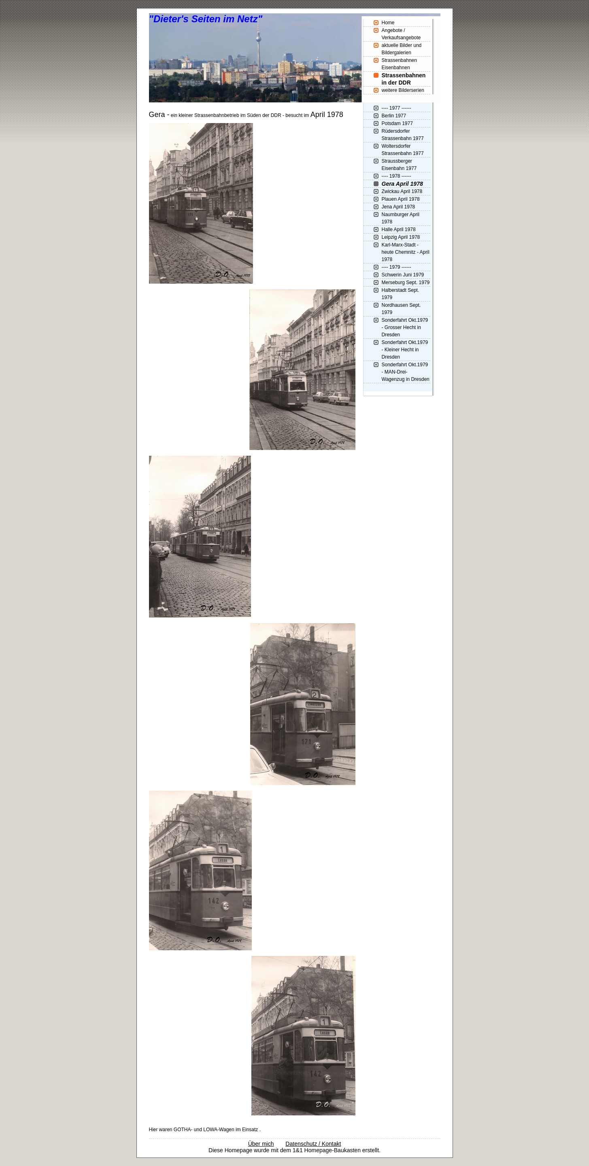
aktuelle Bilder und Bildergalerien (402, 48)
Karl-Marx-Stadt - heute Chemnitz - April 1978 (406, 252)
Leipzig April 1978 (401, 237)
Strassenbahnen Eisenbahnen (399, 63)
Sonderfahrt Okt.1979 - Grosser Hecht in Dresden (405, 327)
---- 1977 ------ (396, 108)
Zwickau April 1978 (402, 191)
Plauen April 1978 (401, 199)
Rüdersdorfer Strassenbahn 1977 (403, 134)
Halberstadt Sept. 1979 (400, 293)
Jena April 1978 (398, 207)
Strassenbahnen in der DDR (404, 79)
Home (388, 22)
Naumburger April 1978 (400, 218)
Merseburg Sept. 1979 (406, 282)
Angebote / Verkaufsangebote (401, 34)
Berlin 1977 (394, 116)
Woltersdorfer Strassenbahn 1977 (403, 149)
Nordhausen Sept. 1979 (401, 308)
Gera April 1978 (402, 184)
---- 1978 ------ (396, 176)
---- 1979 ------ (396, 267)
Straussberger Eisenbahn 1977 (399, 164)
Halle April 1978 (399, 229)
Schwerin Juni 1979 (403, 275)
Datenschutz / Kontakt (313, 1144)
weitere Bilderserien (403, 90)
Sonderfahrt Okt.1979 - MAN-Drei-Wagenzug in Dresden (406, 372)
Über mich (261, 1144)
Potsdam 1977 (397, 123)
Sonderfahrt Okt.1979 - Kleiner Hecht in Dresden (405, 350)
